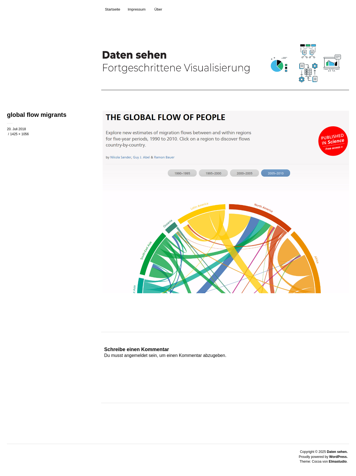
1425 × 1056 (19, 134)
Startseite (112, 9)
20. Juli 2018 (16, 129)
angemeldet (136, 355)
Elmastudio (338, 461)
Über (158, 9)
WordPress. (338, 457)
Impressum (136, 9)
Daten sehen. (337, 452)
